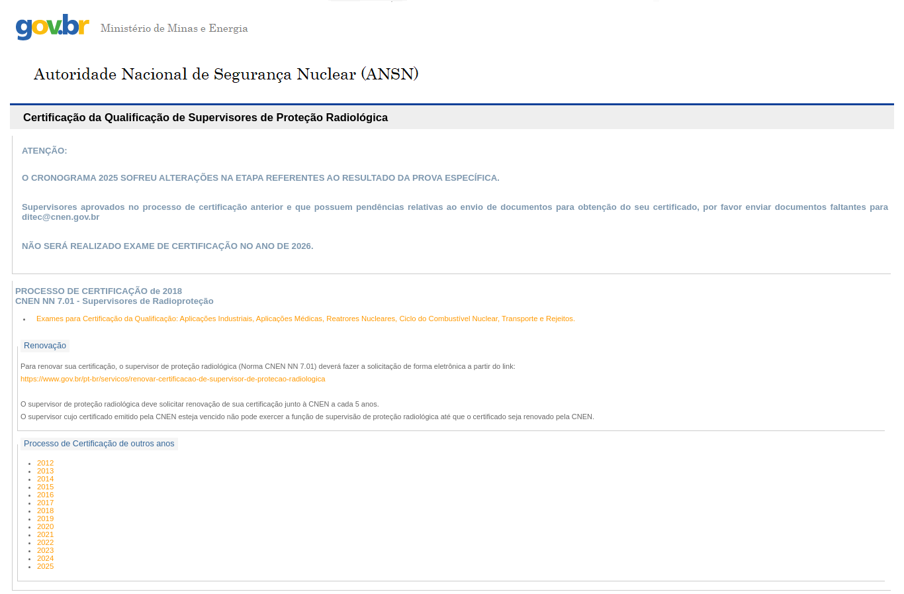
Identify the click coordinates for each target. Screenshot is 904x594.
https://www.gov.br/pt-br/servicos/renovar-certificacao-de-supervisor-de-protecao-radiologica (173, 379)
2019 (45, 518)
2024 (45, 558)
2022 (45, 542)
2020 (45, 526)
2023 (45, 550)
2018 (45, 511)
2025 (45, 566)
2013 (45, 471)
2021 (45, 534)
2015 (45, 487)
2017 (45, 503)
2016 (45, 495)
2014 (45, 479)
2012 (45, 463)
